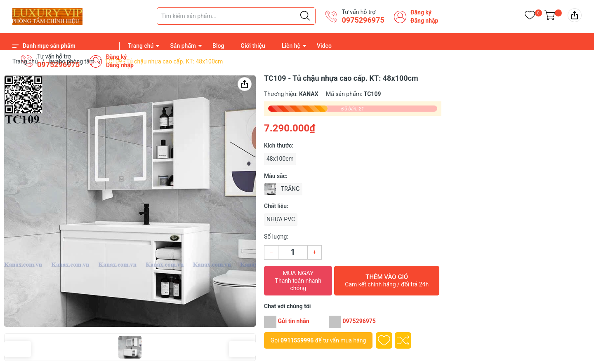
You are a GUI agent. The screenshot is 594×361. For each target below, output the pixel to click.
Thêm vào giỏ (387, 280)
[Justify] (305, 16)
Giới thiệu (252, 45)
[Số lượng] (292, 252)
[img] (575, 15)
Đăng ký (420, 12)
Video (324, 45)
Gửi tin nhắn (293, 321)
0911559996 (297, 340)
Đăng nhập (424, 20)
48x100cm (280, 158)
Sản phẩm (183, 45)
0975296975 (363, 20)
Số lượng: (276, 236)
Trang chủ (140, 45)
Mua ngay (298, 281)
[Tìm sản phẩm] (236, 16)
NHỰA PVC (280, 219)
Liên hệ (291, 45)
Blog (218, 45)
